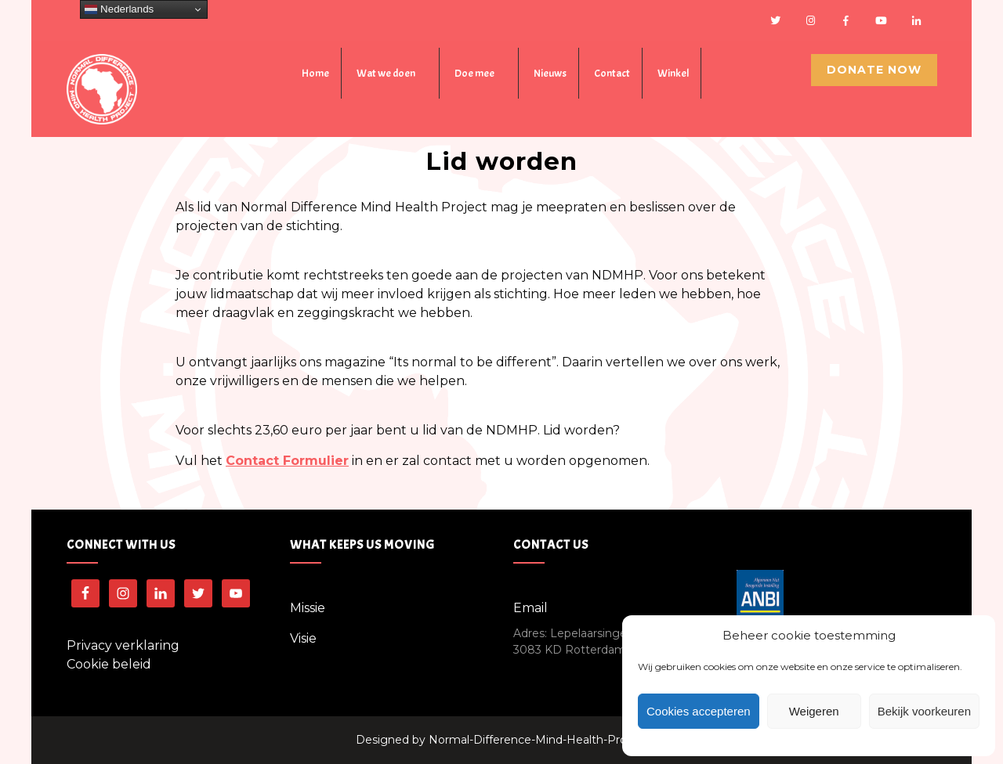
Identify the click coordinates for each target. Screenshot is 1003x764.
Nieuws (550, 73)
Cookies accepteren (698, 711)
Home (315, 73)
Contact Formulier (287, 460)
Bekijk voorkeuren (924, 711)
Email (530, 607)
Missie (307, 607)
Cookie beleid (109, 664)
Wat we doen (386, 73)
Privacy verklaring (123, 645)
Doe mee (474, 73)
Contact (612, 73)
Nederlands (119, 9)
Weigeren (814, 711)
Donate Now (874, 70)
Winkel (673, 73)
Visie (303, 638)
